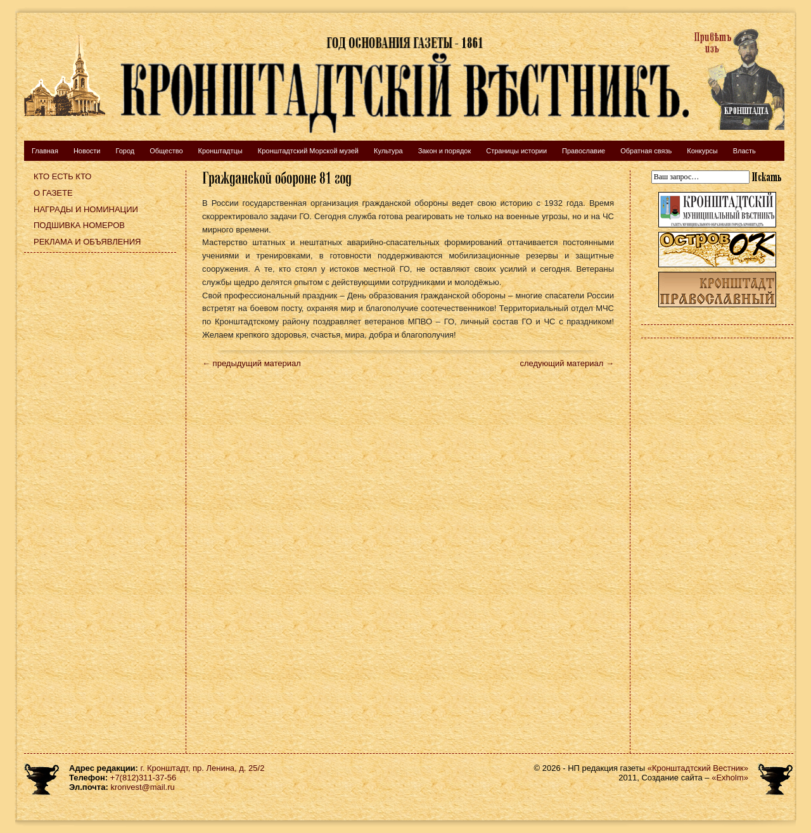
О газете (53, 193)
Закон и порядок (444, 151)
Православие (583, 151)
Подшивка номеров (79, 225)
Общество (166, 151)
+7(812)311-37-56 (143, 777)
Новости (87, 151)
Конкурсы (702, 151)
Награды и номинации (86, 209)
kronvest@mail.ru (142, 787)
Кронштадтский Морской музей (308, 151)
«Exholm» (730, 777)
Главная (45, 151)
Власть (744, 151)
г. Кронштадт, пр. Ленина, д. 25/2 (203, 768)
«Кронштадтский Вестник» (698, 768)
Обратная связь (646, 151)
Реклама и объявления (87, 241)
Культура (388, 151)
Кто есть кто (62, 176)
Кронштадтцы (220, 151)
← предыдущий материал (251, 363)
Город (124, 151)
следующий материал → (567, 363)
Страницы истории (516, 151)
